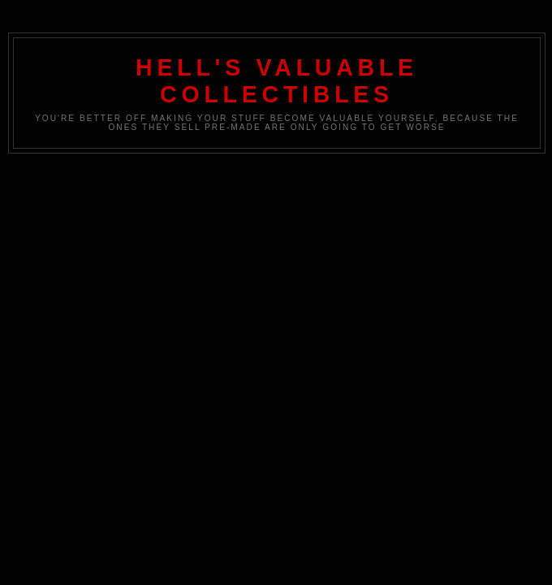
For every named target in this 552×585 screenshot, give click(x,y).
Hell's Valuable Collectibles (277, 80)
